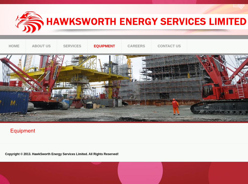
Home (14, 46)
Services (72, 46)
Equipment (104, 46)
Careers (136, 46)
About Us (41, 46)
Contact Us (169, 46)
